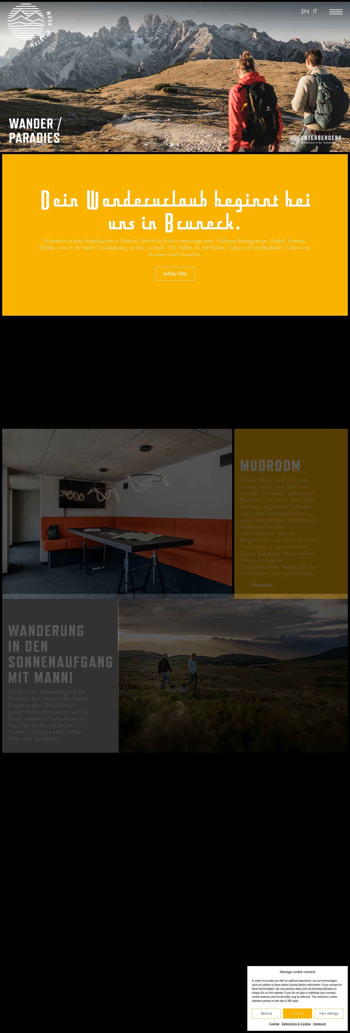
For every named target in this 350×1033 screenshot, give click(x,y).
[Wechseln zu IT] (315, 12)
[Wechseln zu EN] (305, 12)
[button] (172, 144)
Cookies (274, 1024)
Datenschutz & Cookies (296, 1024)
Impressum (319, 1024)
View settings (329, 1013)
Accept (297, 1013)
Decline (266, 1013)
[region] (175, 77)
